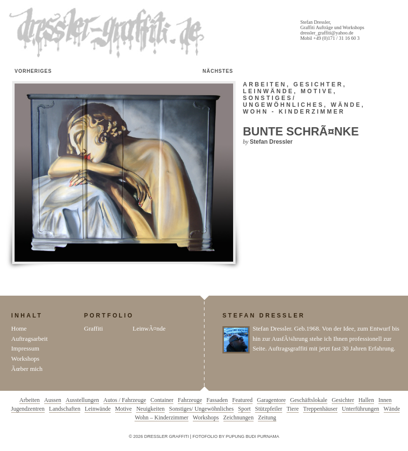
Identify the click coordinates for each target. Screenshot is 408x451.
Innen (384, 400)
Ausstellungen (82, 400)
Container (162, 400)
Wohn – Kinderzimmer (161, 417)
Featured (242, 400)
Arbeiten (265, 84)
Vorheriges (33, 71)
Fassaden (217, 400)
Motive (317, 91)
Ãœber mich (27, 368)
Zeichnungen (238, 417)
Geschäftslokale (308, 400)
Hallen (366, 400)
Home (19, 328)
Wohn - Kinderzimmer (294, 111)
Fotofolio (205, 436)
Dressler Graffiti (109, 33)
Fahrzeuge (190, 400)
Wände (346, 104)
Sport (244, 408)
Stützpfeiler (268, 408)
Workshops (25, 358)
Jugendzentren (28, 408)
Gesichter (318, 84)
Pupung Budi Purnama (252, 436)
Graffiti (93, 328)
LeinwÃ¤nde (149, 328)
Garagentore (271, 400)
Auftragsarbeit (29, 338)
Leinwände (268, 91)
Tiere (293, 408)
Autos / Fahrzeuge (124, 400)
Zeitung (267, 417)
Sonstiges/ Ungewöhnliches (283, 101)
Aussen (52, 400)
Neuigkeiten (150, 408)
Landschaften (65, 408)
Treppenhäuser (320, 408)
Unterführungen (360, 408)
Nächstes (218, 71)
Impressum (25, 348)
